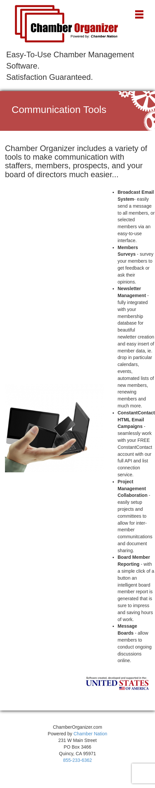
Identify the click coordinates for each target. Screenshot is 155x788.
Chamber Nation (90, 733)
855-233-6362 (77, 760)
